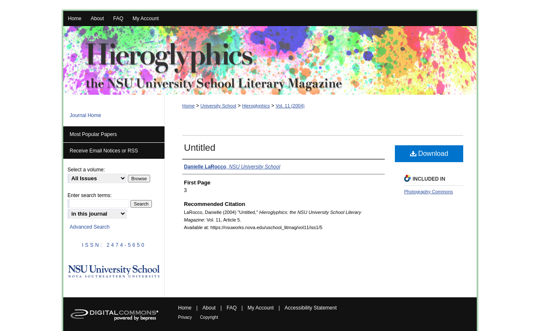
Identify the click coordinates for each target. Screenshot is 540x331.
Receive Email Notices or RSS (104, 151)
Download (429, 153)
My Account (261, 308)
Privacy (185, 317)
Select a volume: (86, 170)
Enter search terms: (90, 195)
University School (218, 105)
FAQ (232, 308)
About (209, 308)
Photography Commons (428, 191)
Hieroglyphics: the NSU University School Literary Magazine (270, 60)
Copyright (209, 317)
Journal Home (85, 115)
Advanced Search (90, 227)
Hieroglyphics (256, 105)
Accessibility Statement (311, 308)
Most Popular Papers (93, 134)
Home (188, 105)
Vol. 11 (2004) (290, 105)
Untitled (200, 147)
